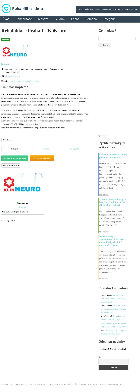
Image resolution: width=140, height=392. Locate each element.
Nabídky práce (124, 9)
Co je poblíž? (75, 149)
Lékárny (60, 19)
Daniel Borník (106, 323)
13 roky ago (22, 207)
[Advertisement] (118, 92)
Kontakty (135, 9)
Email (100, 357)
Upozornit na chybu (42, 158)
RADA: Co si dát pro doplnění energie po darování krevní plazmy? (113, 309)
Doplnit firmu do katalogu (14, 158)
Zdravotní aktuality (108, 9)
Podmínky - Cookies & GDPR (111, 384)
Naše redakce (42, 384)
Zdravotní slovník (88, 384)
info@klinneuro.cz (12, 76)
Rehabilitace (23, 19)
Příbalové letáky (69, 384)
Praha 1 (5, 64)
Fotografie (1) (16, 149)
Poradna (91, 19)
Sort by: (11, 165)
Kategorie (109, 19)
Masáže (43, 19)
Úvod (5, 19)
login (12, 212)
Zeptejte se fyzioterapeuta (88, 9)
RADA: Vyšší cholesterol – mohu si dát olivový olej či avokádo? (113, 298)
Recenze (46, 149)
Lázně (75, 19)
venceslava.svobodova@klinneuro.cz (23, 81)
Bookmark (7, 140)
